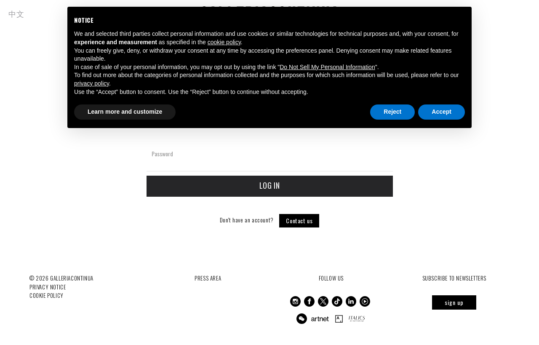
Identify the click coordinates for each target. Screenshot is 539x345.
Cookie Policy (46, 295)
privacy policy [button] (91, 83)
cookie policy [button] (224, 42)
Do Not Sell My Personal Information (327, 67)
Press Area (208, 278)
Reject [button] (392, 111)
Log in (269, 185)
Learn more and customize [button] (125, 111)
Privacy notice (47, 287)
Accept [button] (441, 111)
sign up (454, 302)
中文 (16, 13)
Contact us (299, 220)
